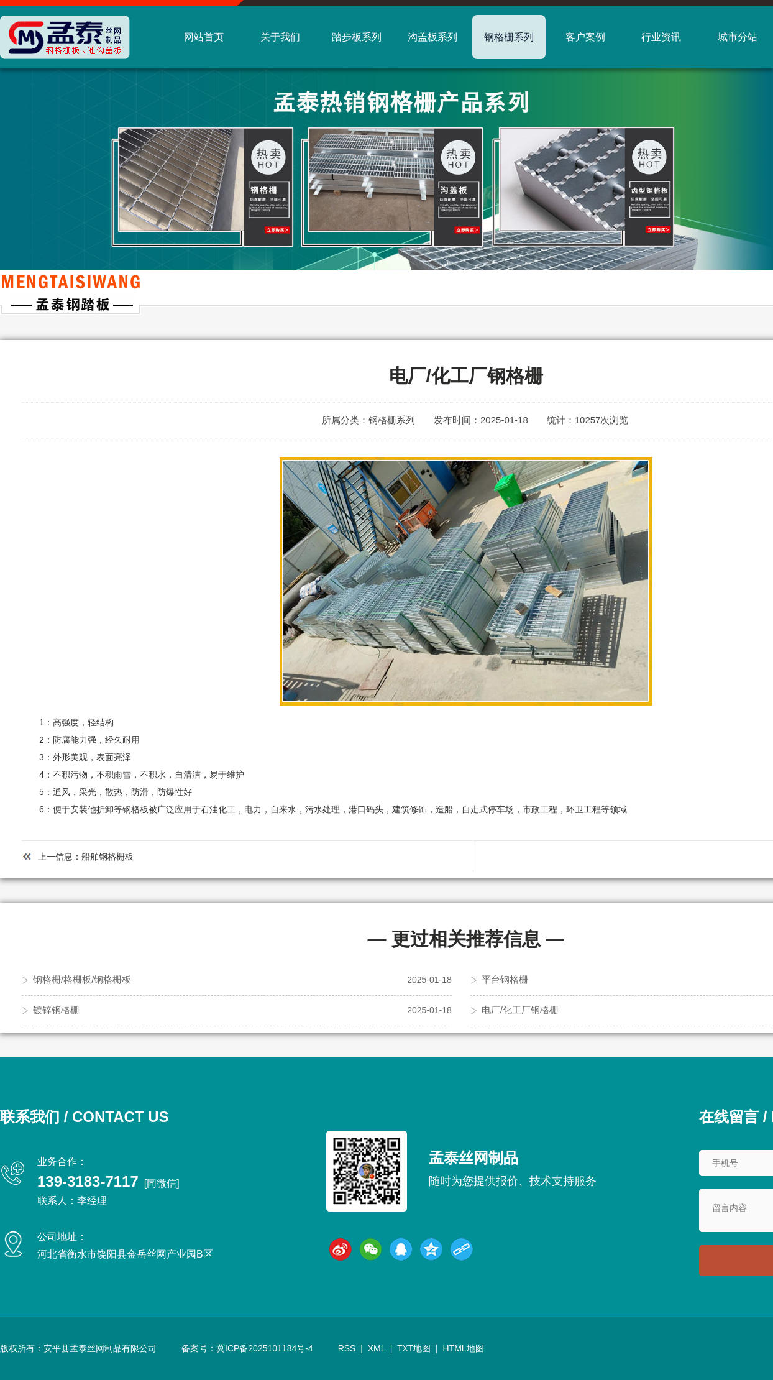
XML (376, 1348)
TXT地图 (414, 1348)
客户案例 (585, 37)
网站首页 (204, 37)
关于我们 (280, 37)
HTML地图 (463, 1348)
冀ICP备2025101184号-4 (264, 1348)
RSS (347, 1348)
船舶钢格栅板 (107, 857)
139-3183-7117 (88, 1181)
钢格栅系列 (509, 37)
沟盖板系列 (432, 37)
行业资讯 (661, 37)
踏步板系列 (357, 37)
